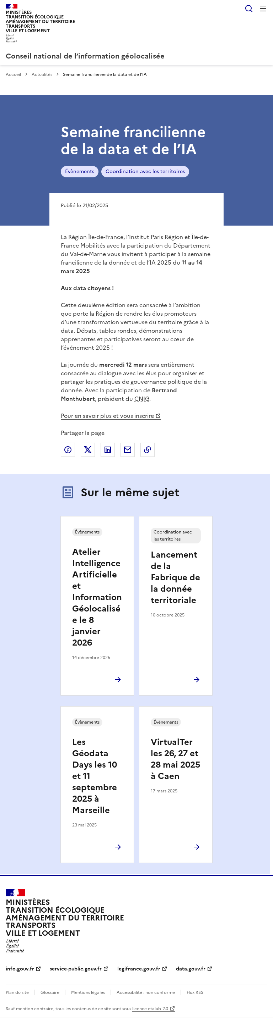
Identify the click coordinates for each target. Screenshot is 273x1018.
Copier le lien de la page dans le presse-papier (147, 450)
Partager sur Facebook (68, 450)
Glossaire (50, 992)
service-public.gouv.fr (76, 969)
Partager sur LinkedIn (108, 450)
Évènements (79, 171)
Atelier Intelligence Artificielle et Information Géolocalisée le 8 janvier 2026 (97, 597)
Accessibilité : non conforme (146, 992)
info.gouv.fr (20, 969)
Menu (263, 8)
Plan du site (17, 992)
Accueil (13, 74)
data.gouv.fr (190, 969)
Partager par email (128, 450)
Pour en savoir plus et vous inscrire (107, 415)
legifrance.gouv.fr (138, 969)
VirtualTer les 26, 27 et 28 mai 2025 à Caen (175, 759)
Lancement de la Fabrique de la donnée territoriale (175, 577)
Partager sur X (88, 450)
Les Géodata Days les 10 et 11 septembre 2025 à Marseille (94, 776)
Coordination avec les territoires (145, 171)
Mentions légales (88, 992)
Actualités (42, 74)
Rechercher (249, 8)
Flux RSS (195, 992)
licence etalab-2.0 (150, 1009)
